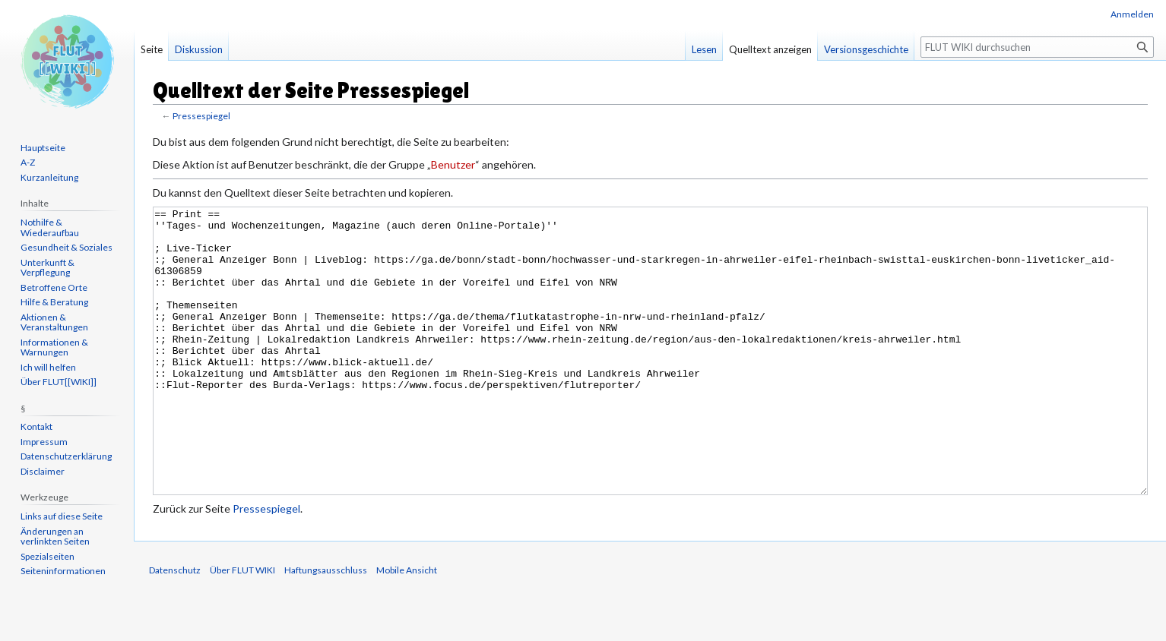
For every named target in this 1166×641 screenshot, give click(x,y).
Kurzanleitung (49, 177)
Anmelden (1132, 14)
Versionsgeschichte (866, 49)
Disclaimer (43, 471)
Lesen (704, 49)
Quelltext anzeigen (770, 49)
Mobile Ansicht (406, 627)
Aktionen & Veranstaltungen (54, 322)
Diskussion (199, 49)
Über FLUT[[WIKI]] (59, 381)
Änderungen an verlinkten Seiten (55, 537)
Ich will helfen (48, 367)
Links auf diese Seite (62, 516)
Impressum (44, 441)
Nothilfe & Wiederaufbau (50, 227)
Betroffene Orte (54, 287)
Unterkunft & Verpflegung (47, 268)
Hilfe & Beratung (54, 302)
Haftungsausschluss (325, 627)
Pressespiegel (201, 116)
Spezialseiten (47, 556)
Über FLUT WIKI (242, 627)
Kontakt (36, 426)
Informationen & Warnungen (54, 347)
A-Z (28, 162)
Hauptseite (43, 147)
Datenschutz (175, 627)
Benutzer (453, 164)
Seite (152, 49)
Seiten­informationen (63, 570)
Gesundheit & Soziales (66, 247)
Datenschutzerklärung (66, 456)
